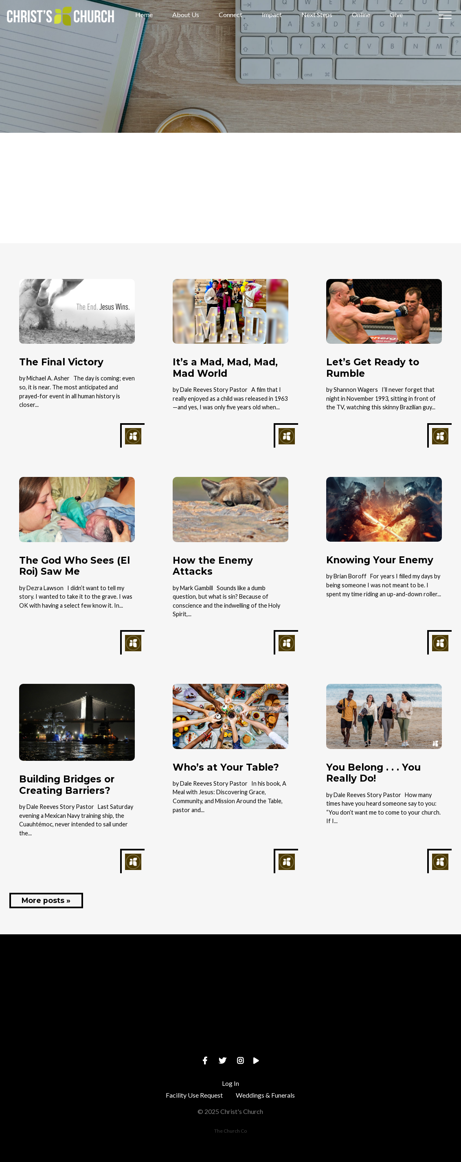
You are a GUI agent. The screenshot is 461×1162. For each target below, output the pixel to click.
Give (396, 14)
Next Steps (316, 14)
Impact (272, 14)
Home (144, 14)
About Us (185, 14)
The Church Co (230, 1131)
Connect (230, 14)
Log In (230, 1083)
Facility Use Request (194, 1095)
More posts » (46, 900)
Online (361, 14)
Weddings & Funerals (265, 1095)
